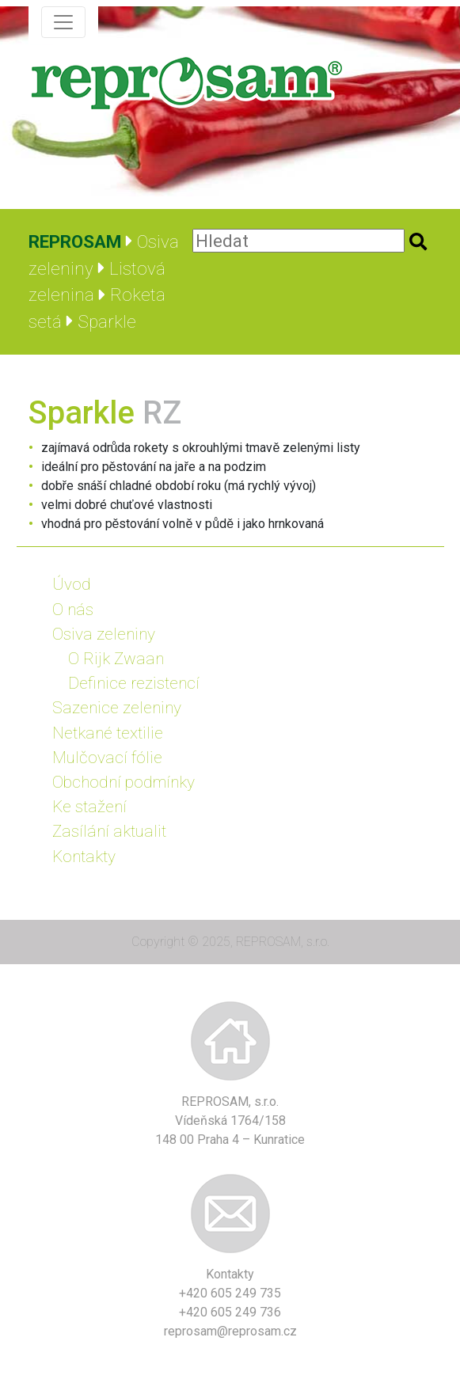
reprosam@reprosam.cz (230, 1331)
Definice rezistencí (134, 683)
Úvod (71, 584)
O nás (72, 609)
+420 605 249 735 (230, 1293)
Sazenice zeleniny (116, 707)
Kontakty (84, 856)
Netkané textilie (107, 733)
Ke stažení (89, 806)
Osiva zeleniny (103, 634)
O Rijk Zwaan (116, 658)
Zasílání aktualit (109, 831)
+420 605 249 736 (230, 1312)
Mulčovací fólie (107, 757)
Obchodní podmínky (123, 782)
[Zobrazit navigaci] (63, 22)
